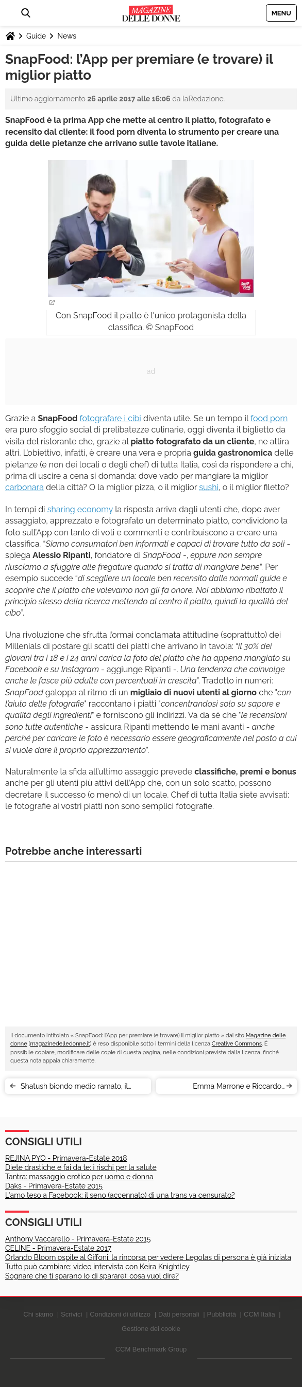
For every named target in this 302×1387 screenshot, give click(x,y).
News (66, 36)
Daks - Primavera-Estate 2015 (54, 1186)
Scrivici (71, 1314)
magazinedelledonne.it (60, 1043)
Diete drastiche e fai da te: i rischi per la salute (81, 1167)
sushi (209, 487)
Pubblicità (221, 1314)
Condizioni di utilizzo (120, 1314)
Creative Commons (237, 1043)
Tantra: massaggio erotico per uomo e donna (79, 1177)
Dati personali (178, 1314)
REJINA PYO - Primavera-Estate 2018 (66, 1158)
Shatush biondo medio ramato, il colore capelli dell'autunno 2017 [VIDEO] (74, 1088)
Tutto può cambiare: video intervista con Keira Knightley (97, 1267)
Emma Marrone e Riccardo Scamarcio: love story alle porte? (227, 1088)
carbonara (24, 487)
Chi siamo (38, 1314)
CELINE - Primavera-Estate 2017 (58, 1248)
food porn (269, 418)
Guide (36, 36)
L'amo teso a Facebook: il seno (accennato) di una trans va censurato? (120, 1195)
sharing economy (80, 509)
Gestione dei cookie (151, 1328)
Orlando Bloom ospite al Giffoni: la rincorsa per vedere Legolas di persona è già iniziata (148, 1257)
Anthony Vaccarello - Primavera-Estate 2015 (77, 1239)
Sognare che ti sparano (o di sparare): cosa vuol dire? (92, 1276)
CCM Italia (259, 1314)
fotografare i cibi (110, 418)
